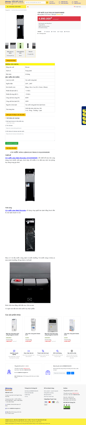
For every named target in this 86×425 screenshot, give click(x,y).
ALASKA (27, 337)
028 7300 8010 (64, 3)
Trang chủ (7, 10)
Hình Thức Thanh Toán (49, 396)
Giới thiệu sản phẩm (11, 148)
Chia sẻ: (39, 31)
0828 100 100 (64, 1)
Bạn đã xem (52, 3)
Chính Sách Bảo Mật (29, 392)
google (60, 32)
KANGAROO (8, 337)
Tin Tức (26, 396)
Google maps (77, 6)
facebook (47, 32)
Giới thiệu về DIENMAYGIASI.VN (31, 391)
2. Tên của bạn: (9, 125)
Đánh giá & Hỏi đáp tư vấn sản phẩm (15, 114)
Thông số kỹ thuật (11, 60)
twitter (53, 32)
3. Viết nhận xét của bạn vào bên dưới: (14, 131)
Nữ (72, 373)
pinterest (67, 32)
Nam (69, 373)
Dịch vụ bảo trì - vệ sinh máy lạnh (51, 391)
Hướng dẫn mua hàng (48, 392)
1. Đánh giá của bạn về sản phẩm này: (14, 122)
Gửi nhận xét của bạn (11, 143)
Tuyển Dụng (27, 394)
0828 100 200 (77, 3)
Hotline (76, 1)
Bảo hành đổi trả (47, 394)
